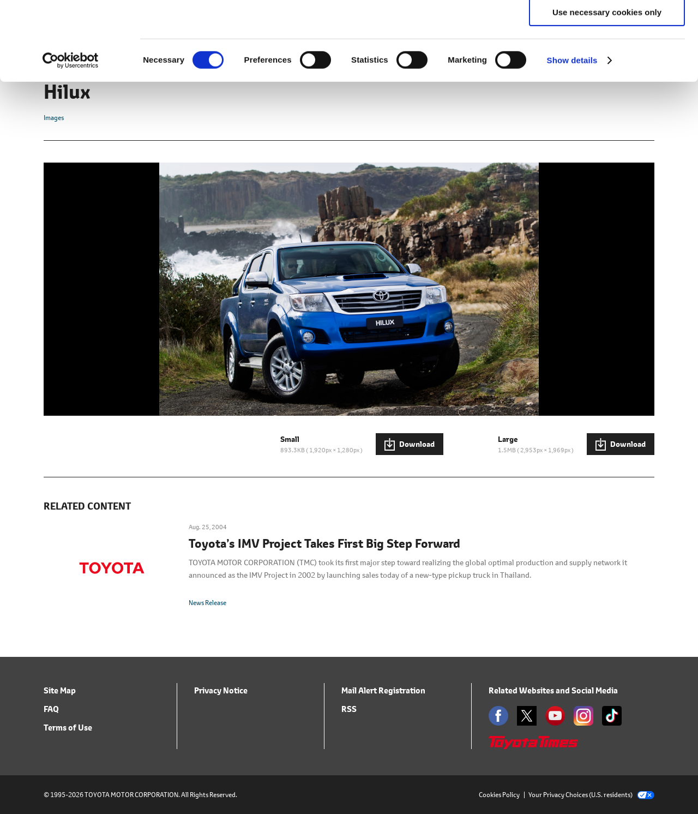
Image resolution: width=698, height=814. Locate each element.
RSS (349, 709)
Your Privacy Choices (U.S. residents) (591, 794)
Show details (572, 138)
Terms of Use (68, 727)
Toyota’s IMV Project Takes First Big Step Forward (324, 544)
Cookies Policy (499, 794)
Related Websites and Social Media (553, 690)
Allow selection (606, 59)
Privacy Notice (221, 690)
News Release (207, 602)
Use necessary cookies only (606, 90)
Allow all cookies (607, 27)
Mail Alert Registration (383, 690)
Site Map (60, 690)
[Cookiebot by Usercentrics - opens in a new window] (70, 139)
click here (263, 65)
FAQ (51, 709)
